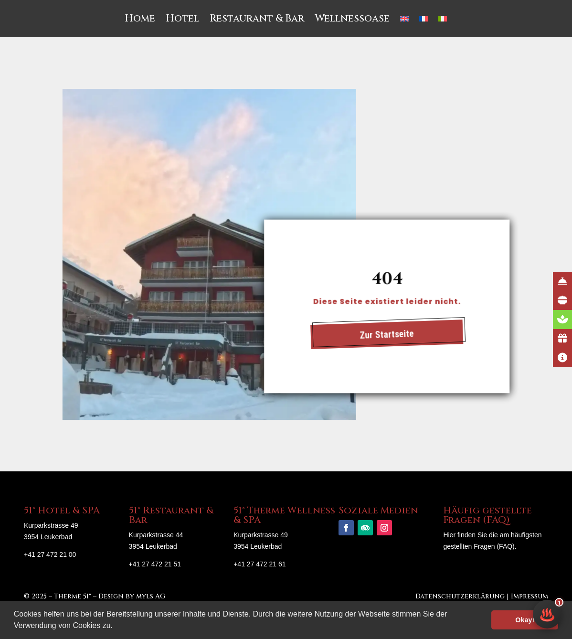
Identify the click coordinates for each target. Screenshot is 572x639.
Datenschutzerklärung (460, 596)
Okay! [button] (524, 620)
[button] (116, 626)
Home (140, 20)
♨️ (550, 611)
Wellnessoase (352, 20)
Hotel (182, 20)
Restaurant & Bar (257, 20)
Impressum (529, 596)
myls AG (150, 596)
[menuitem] (404, 20)
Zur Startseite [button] (360, 313)
